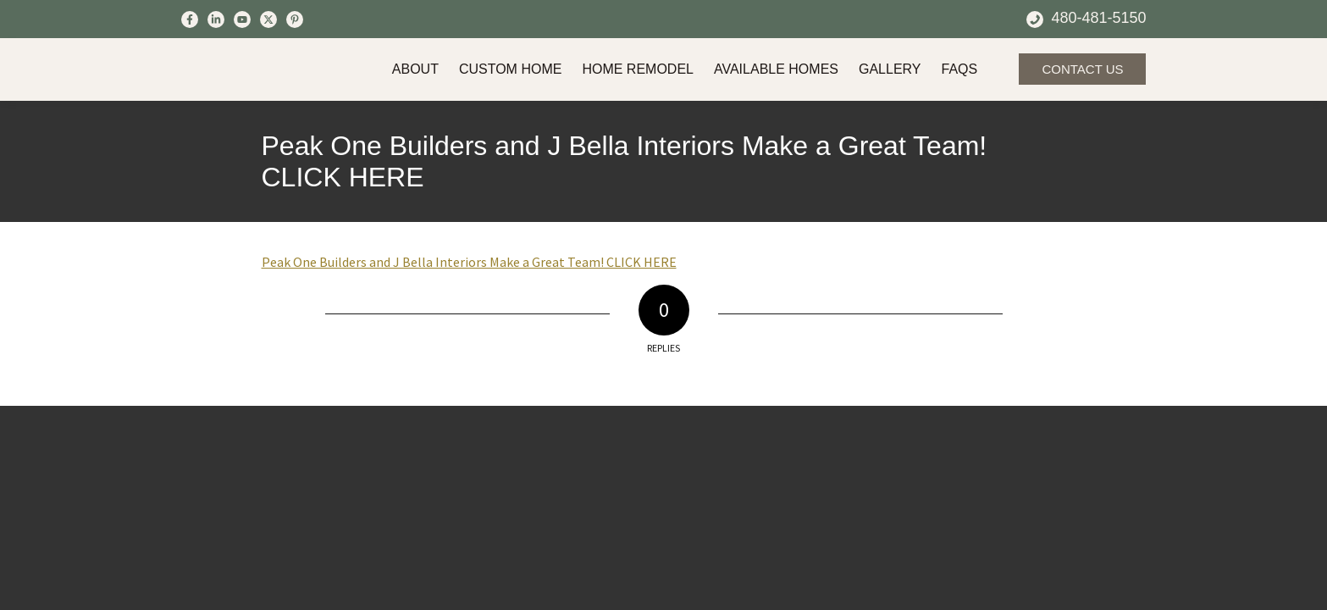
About (415, 69)
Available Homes (776, 69)
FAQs (960, 69)
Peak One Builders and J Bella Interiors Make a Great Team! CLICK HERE (624, 161)
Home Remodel (638, 69)
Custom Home (510, 69)
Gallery (890, 69)
